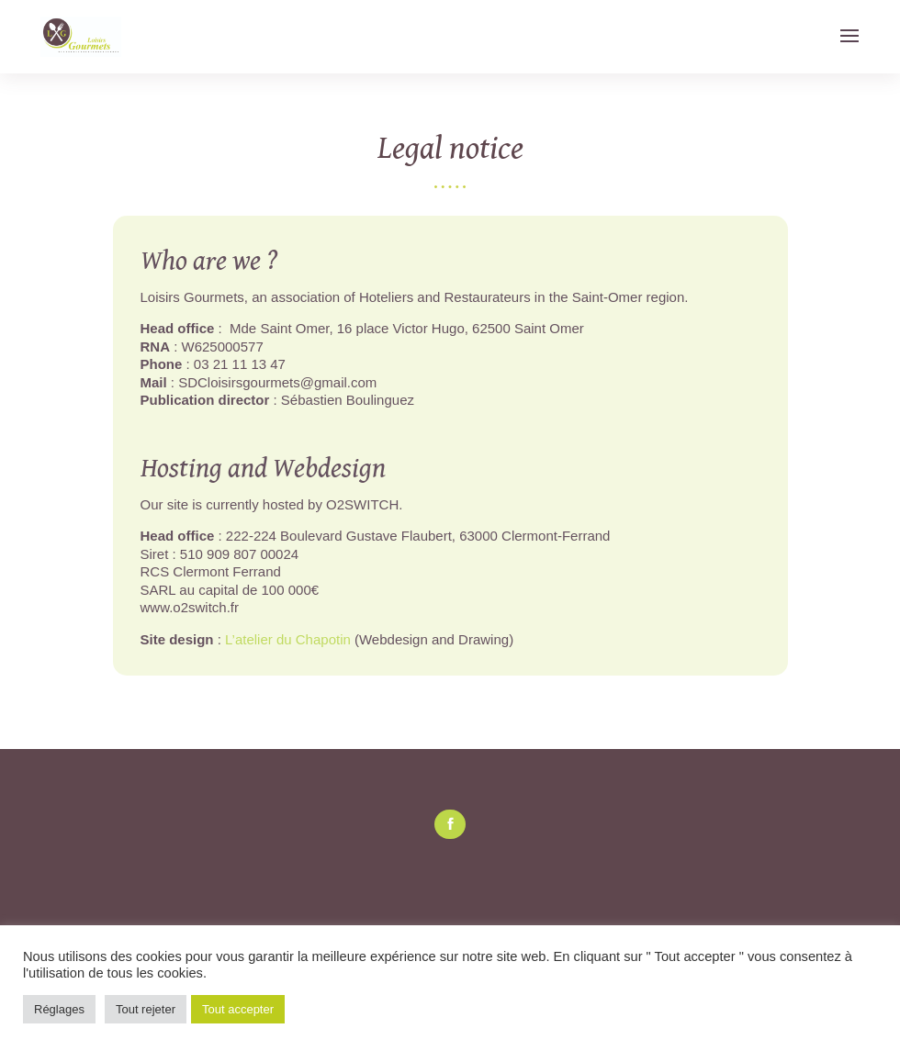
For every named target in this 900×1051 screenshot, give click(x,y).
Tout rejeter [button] (145, 1009)
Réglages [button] (59, 1009)
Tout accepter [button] (238, 1009)
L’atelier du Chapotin (288, 639)
